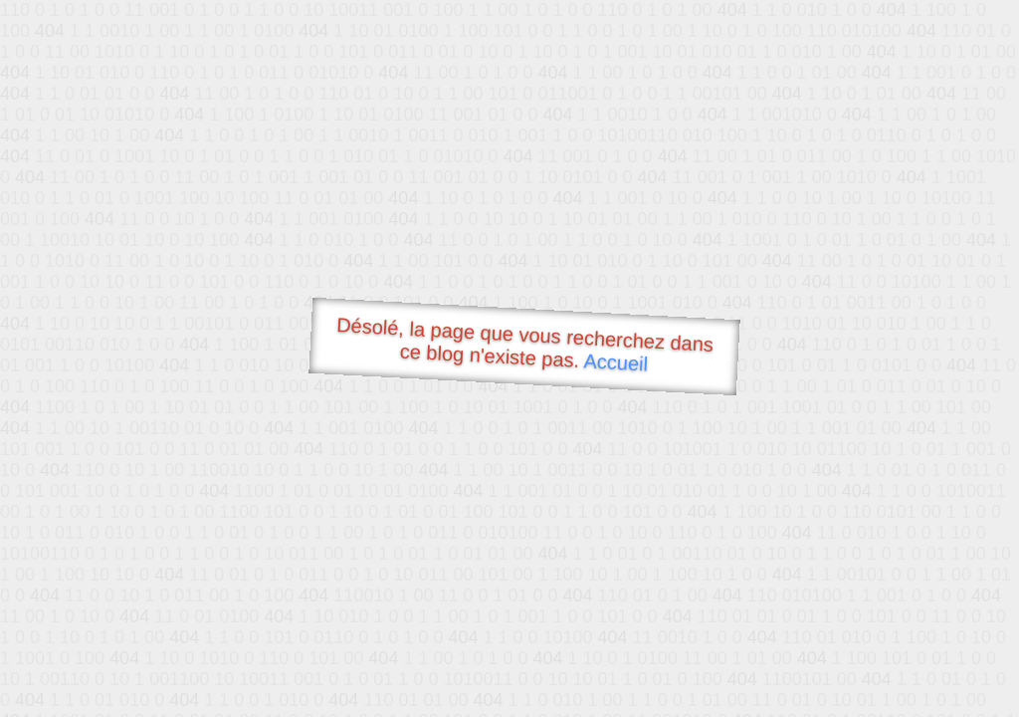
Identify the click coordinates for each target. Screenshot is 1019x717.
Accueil (616, 362)
